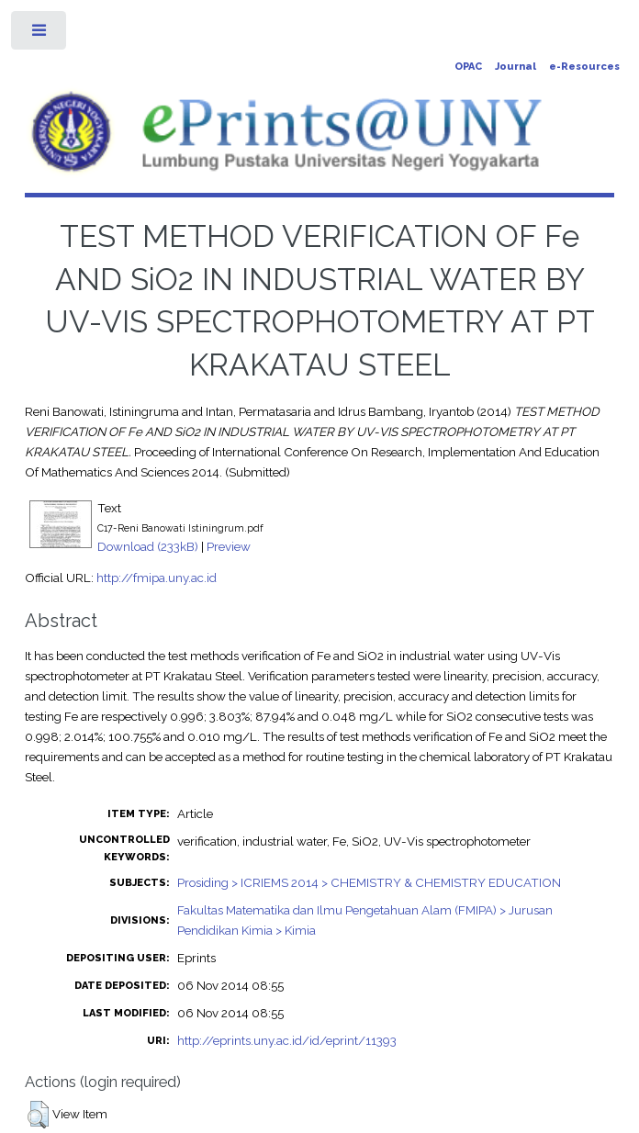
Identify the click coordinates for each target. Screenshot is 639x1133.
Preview (229, 546)
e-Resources (584, 67)
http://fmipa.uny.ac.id (156, 577)
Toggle (40, 34)
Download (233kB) (147, 546)
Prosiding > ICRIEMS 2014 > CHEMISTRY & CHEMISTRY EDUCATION (369, 882)
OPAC (468, 67)
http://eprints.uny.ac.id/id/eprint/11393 (287, 1040)
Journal (515, 67)
